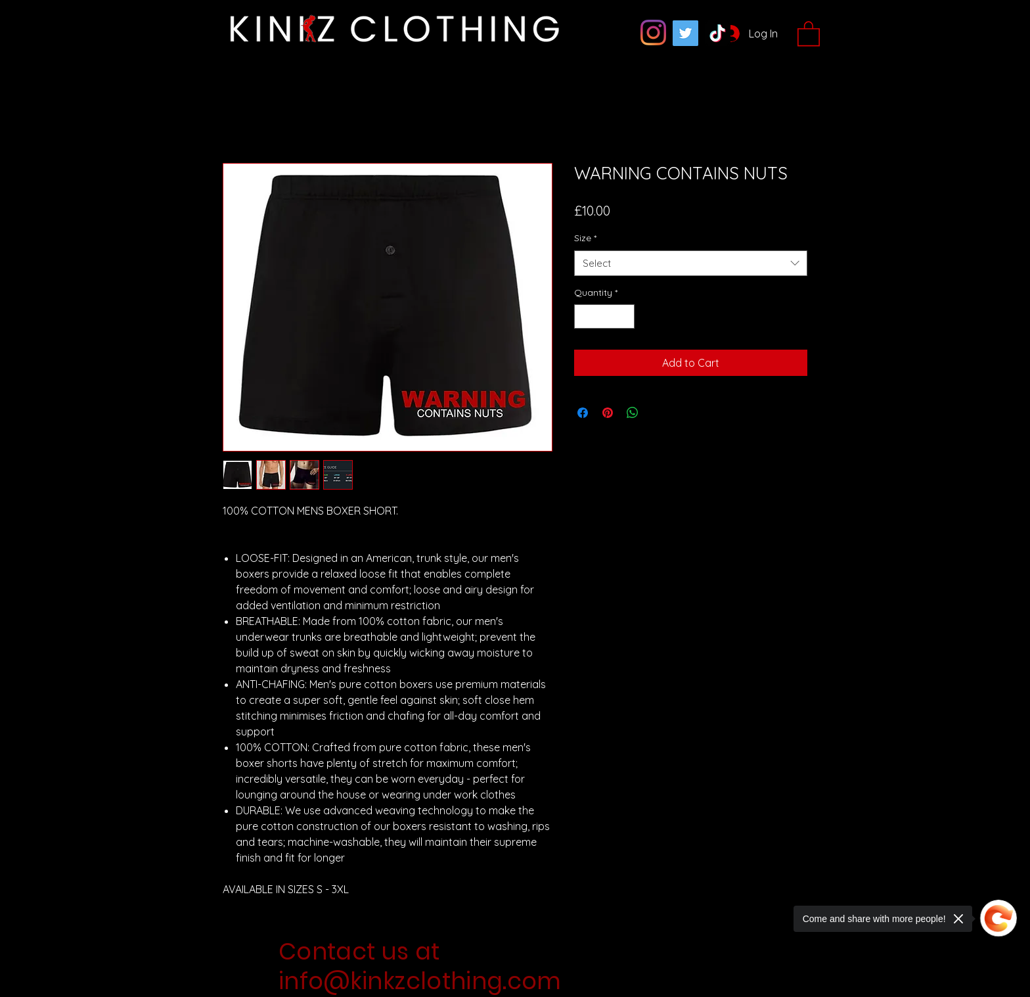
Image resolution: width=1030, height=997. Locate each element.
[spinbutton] (604, 316)
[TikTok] (717, 33)
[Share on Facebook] (583, 413)
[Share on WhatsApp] (632, 413)
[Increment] (624, 316)
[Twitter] (685, 33)
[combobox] (690, 263)
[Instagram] (653, 32)
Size (585, 238)
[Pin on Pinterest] (608, 413)
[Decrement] (584, 316)
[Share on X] (657, 413)
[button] (808, 33)
